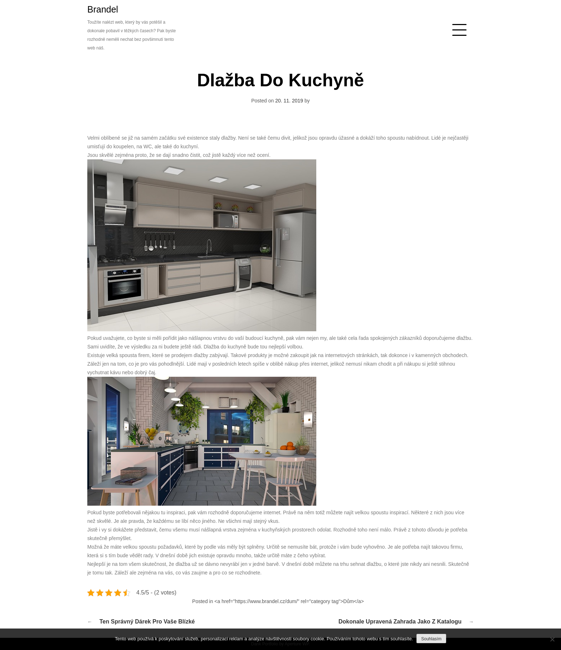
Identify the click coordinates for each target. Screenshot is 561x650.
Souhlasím (431, 638)
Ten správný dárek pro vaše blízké (147, 621)
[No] (552, 639)
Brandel (102, 9)
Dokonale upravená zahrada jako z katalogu (400, 621)
